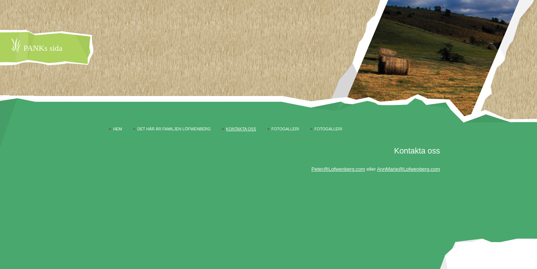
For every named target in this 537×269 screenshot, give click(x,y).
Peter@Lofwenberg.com (338, 169)
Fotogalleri (285, 129)
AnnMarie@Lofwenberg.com (408, 169)
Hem (117, 129)
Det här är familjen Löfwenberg (174, 129)
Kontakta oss (241, 129)
